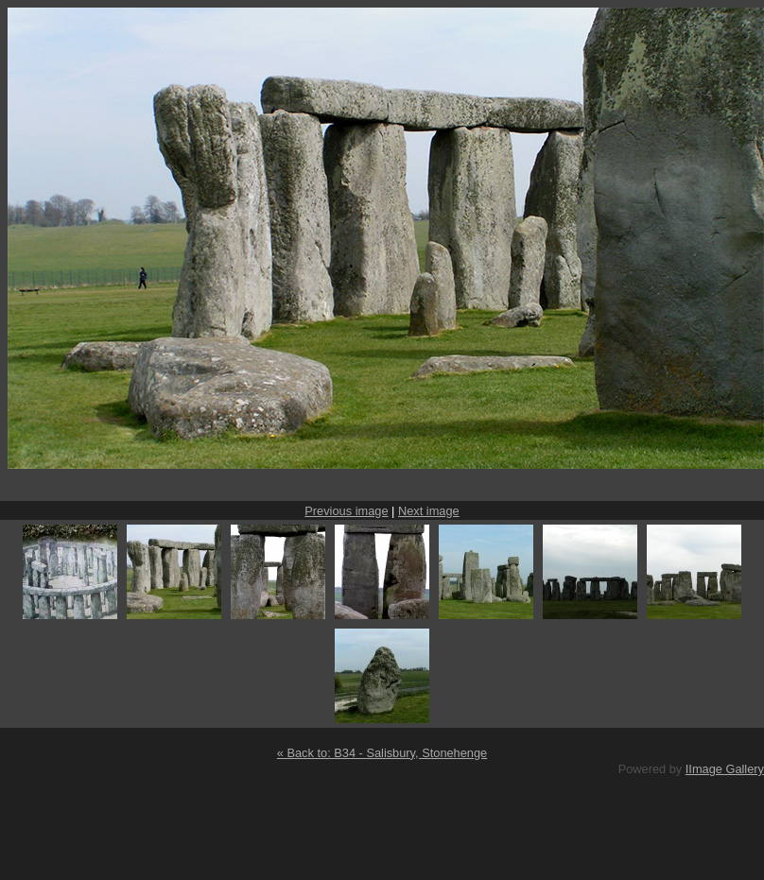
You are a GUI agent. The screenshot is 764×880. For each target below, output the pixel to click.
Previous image (346, 511)
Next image (429, 511)
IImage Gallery (725, 769)
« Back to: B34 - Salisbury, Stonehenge (382, 753)
